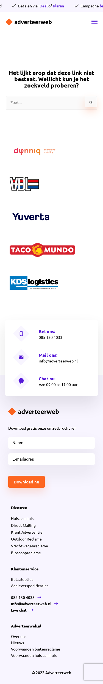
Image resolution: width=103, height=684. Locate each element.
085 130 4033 (50, 337)
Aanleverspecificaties (29, 585)
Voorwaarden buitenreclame (35, 648)
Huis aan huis (22, 518)
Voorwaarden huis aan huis (34, 655)
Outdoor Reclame (26, 538)
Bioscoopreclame (26, 552)
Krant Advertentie (27, 532)
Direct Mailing (23, 525)
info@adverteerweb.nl (58, 360)
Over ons (18, 636)
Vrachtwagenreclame (29, 545)
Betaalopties (22, 579)
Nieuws (17, 642)
